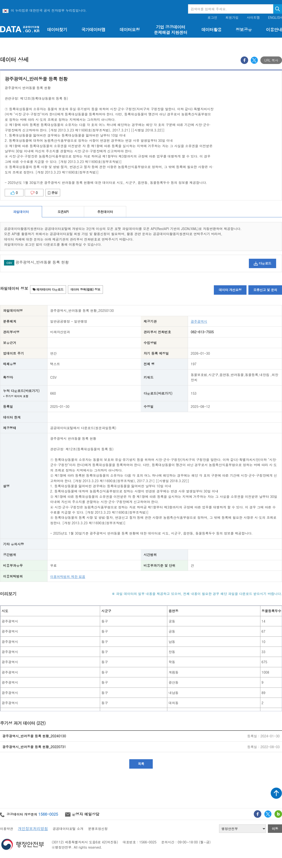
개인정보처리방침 (33, 828)
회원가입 (232, 17)
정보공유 (244, 29)
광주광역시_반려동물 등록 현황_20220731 (34, 746)
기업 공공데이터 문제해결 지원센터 (170, 29)
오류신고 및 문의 (265, 289)
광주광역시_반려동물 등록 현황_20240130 (34, 736)
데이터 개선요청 (230, 289)
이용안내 (274, 29)
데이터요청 (130, 29)
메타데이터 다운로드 (48, 289)
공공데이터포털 (19, 29)
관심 (53, 192)
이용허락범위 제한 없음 (67, 576)
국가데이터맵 (93, 29)
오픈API (63, 211)
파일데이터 (21, 211)
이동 (275, 828)
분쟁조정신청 (98, 828)
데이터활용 (211, 29)
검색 (277, 9)
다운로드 (262, 263)
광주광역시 (199, 321)
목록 (141, 763)
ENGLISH (275, 17)
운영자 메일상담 (82, 814)
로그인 (212, 17)
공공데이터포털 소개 (68, 828)
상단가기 (276, 793)
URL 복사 (271, 60)
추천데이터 (105, 211)
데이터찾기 (57, 29)
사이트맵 (253, 17)
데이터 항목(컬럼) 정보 (85, 289)
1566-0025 (48, 814)
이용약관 (6, 828)
